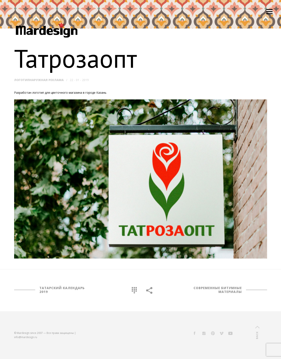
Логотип (22, 80)
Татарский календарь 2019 (62, 290)
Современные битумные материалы (218, 290)
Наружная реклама (47, 80)
